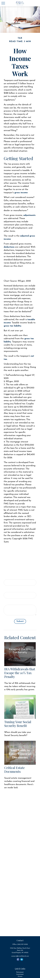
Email (6, 590)
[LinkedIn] (21, 959)
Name (7, 577)
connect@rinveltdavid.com (20, 956)
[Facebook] (18, 959)
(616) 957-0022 (22, 944)
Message (8, 603)
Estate (20, 976)
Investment (20, 974)
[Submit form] (20, 621)
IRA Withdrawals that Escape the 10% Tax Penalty (19, 673)
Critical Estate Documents (14, 770)
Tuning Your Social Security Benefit (17, 724)
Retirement (20, 972)
